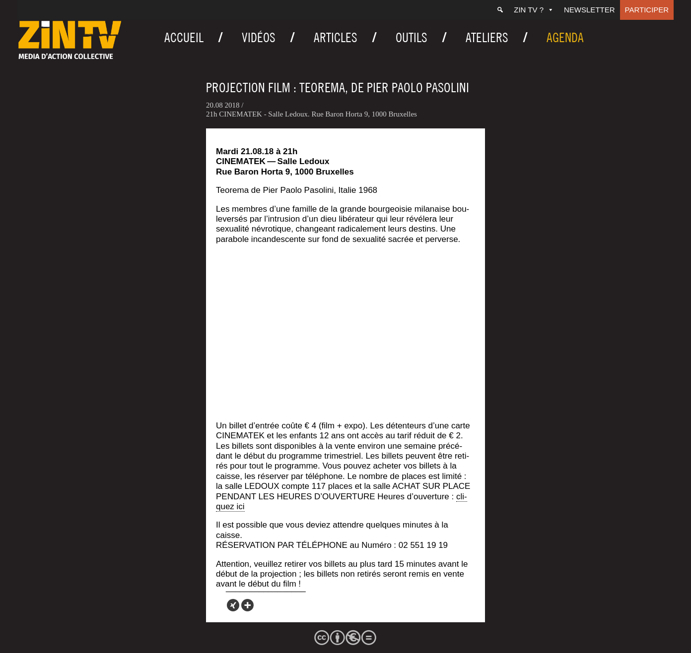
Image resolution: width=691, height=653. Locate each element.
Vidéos (259, 37)
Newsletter (589, 9)
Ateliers (487, 37)
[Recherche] (500, 10)
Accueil (184, 37)
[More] (247, 605)
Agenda (565, 37)
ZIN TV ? (534, 9)
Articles (335, 37)
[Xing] (233, 605)
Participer (647, 9)
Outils (411, 37)
